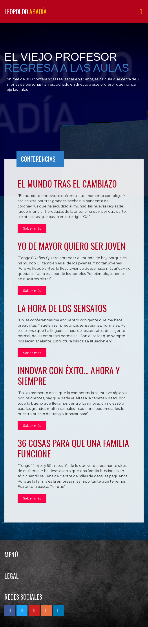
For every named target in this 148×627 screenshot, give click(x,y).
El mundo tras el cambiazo (67, 183)
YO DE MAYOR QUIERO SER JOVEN (71, 245)
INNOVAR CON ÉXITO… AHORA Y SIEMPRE (69, 375)
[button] (141, 11)
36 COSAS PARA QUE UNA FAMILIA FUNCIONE (73, 448)
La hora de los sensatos (62, 308)
